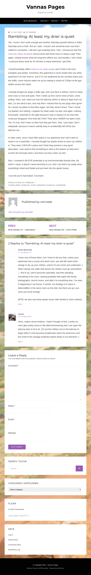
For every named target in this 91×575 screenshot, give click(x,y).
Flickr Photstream (17, 509)
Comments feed (14, 545)
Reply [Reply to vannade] (20, 342)
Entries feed (13, 540)
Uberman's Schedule (46, 185)
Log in (10, 535)
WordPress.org (14, 550)
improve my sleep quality (43, 69)
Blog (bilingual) (30, 21)
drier (17, 185)
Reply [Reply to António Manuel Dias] (20, 304)
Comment (13, 366)
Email (11, 419)
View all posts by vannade (20, 212)
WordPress (60, 568)
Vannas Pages (45, 7)
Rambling (29, 182)
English (54, 21)
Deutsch (44, 21)
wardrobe (61, 185)
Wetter (64, 21)
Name (11, 406)
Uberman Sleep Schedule (20, 54)
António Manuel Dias (25, 250)
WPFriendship (43, 568)
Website (12, 433)
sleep (33, 185)
